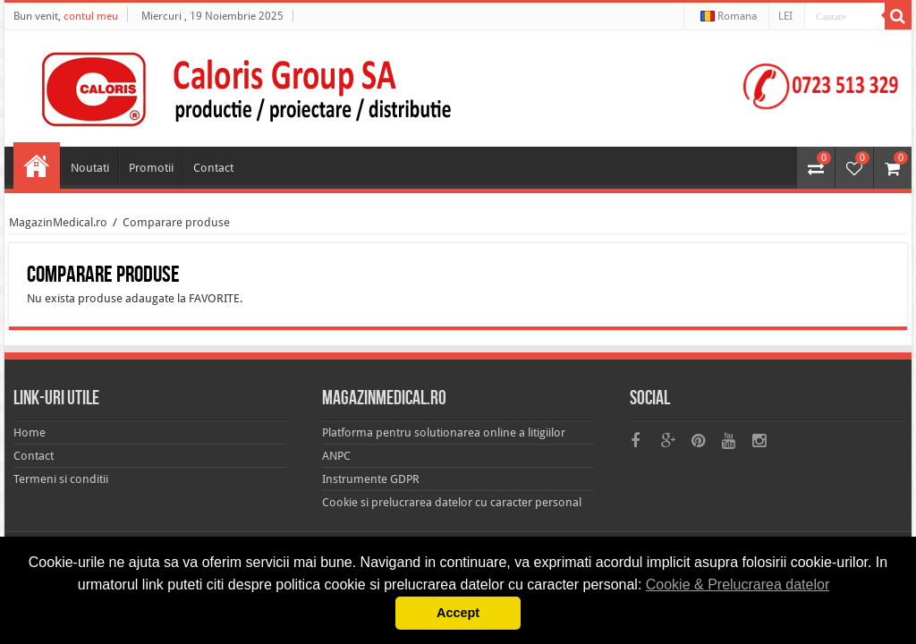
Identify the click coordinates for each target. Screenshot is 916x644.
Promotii (151, 167)
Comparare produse (176, 222)
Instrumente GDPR (371, 479)
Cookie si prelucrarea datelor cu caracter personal (451, 502)
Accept (458, 613)
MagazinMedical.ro (58, 222)
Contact (213, 167)
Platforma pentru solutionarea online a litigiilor (443, 432)
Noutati (90, 167)
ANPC (336, 455)
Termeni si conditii (60, 479)
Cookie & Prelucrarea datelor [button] (737, 584)
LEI (785, 16)
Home (36, 165)
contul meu (91, 16)
